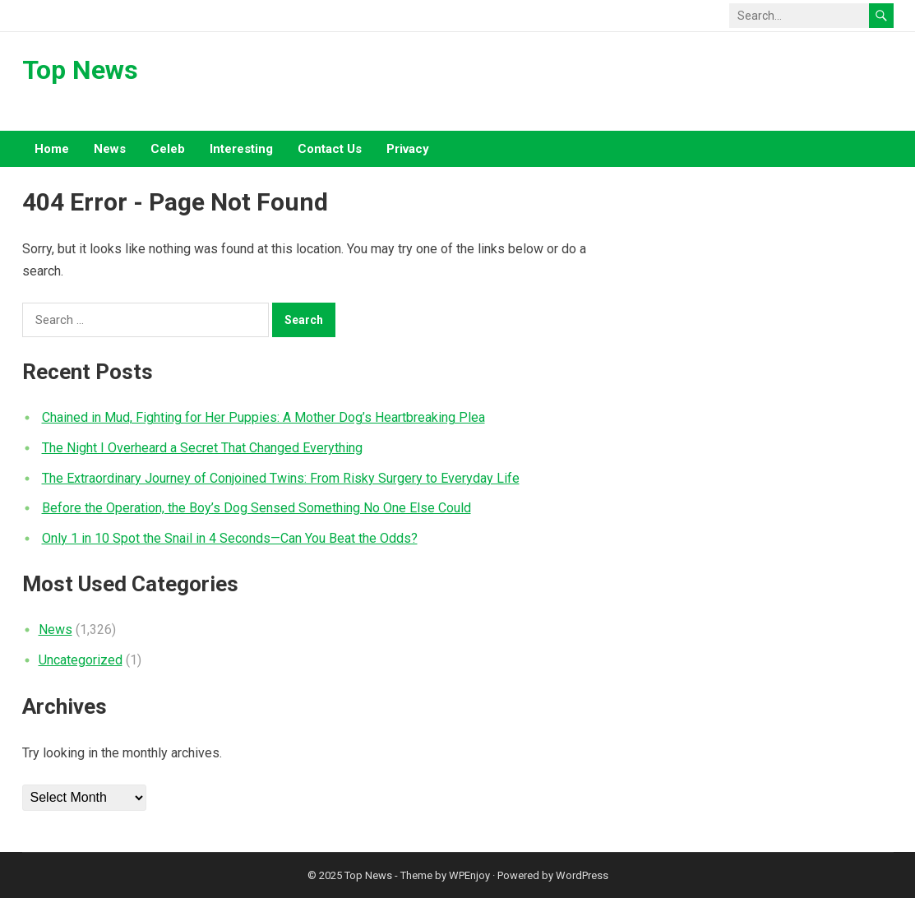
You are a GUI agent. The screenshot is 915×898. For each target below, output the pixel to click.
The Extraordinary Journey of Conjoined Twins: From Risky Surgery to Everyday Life (281, 478)
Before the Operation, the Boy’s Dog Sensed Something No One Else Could (256, 508)
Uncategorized (80, 660)
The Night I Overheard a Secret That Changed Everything (202, 448)
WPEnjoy (469, 875)
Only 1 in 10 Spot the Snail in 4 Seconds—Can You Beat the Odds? (230, 538)
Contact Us (330, 148)
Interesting (241, 148)
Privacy (407, 148)
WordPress (582, 875)
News (110, 148)
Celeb (167, 148)
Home (52, 148)
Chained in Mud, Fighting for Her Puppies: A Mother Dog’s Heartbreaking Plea (263, 417)
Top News (80, 70)
